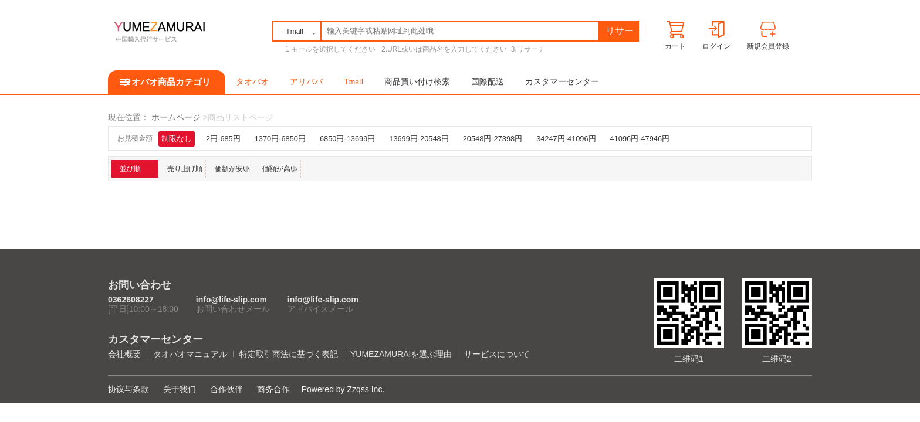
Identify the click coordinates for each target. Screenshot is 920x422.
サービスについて (497, 354)
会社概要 (124, 354)
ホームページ (176, 117)
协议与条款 (128, 389)
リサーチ (620, 33)
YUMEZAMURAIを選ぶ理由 (401, 354)
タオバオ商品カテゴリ (167, 82)
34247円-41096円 (566, 138)
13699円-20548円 (418, 138)
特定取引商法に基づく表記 (288, 354)
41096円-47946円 (639, 138)
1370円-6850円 (280, 138)
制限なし (176, 138)
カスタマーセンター (562, 81)
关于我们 (179, 389)
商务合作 (273, 389)
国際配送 (487, 81)
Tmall (353, 81)
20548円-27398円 (492, 138)
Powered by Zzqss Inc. (343, 389)
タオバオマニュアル (190, 354)
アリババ (306, 81)
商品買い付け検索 (417, 81)
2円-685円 (223, 138)
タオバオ (252, 81)
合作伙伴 (226, 389)
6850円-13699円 (347, 138)
